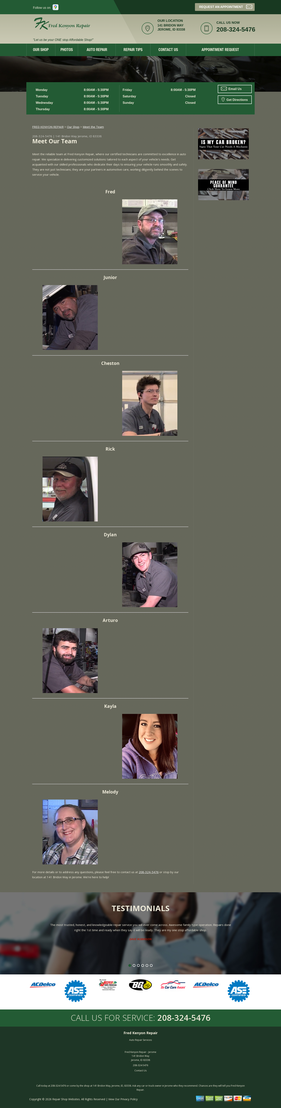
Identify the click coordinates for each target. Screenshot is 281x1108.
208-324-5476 (235, 29)
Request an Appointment (225, 6)
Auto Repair (97, 50)
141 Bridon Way (66, 136)
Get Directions (234, 99)
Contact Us (168, 50)
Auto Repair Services (140, 1040)
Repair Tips (133, 50)
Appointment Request (220, 50)
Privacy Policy (129, 1099)
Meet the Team (93, 127)
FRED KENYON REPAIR (48, 127)
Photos (66, 50)
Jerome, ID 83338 (90, 136)
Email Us (231, 89)
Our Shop (41, 50)
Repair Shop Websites (66, 1099)
